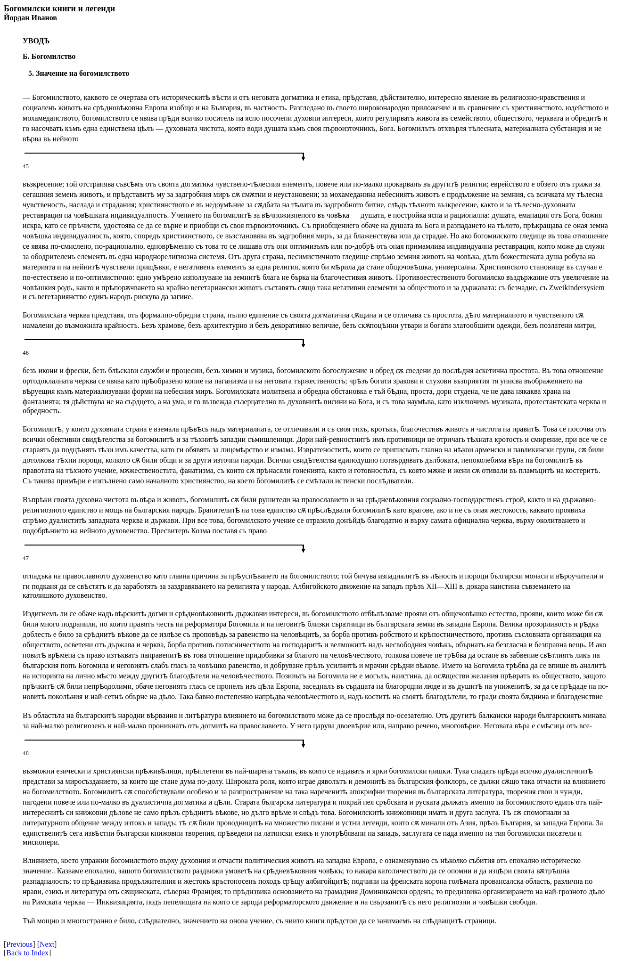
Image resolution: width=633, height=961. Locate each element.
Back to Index (27, 953)
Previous (19, 944)
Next (47, 944)
